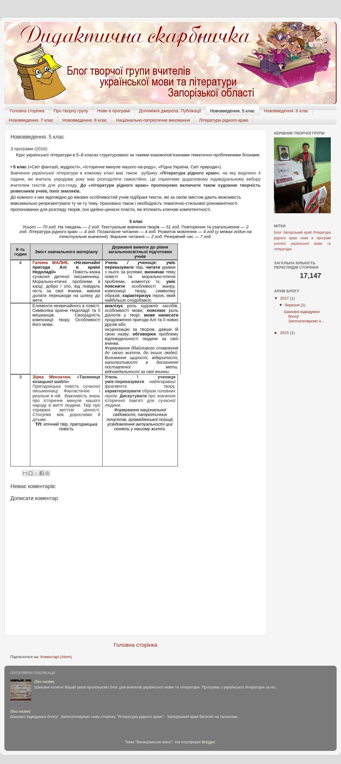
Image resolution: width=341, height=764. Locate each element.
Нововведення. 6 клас (286, 110)
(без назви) (44, 681)
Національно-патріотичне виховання (153, 120)
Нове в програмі (113, 110)
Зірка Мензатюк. (52, 377)
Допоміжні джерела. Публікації (170, 110)
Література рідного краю (223, 120)
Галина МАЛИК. (53, 262)
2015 (285, 333)
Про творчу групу (71, 110)
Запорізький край (297, 232)
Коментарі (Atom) (56, 657)
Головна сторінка (27, 110)
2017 (285, 298)
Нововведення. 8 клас (84, 120)
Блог (278, 232)
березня (293, 305)
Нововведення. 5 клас (232, 110)
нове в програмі (315, 238)
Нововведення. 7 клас (31, 120)
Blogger (208, 742)
